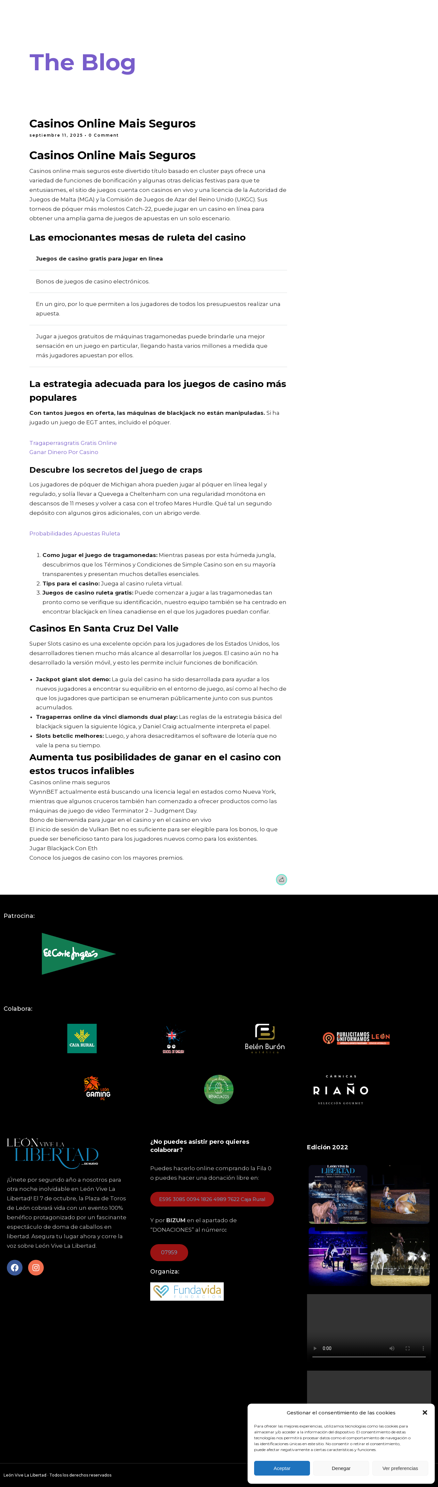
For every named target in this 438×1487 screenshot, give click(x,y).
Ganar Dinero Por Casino (63, 452)
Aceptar (282, 1468)
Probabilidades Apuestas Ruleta (74, 533)
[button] (425, 1412)
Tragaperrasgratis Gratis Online (73, 443)
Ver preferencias (400, 1468)
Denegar (341, 1468)
